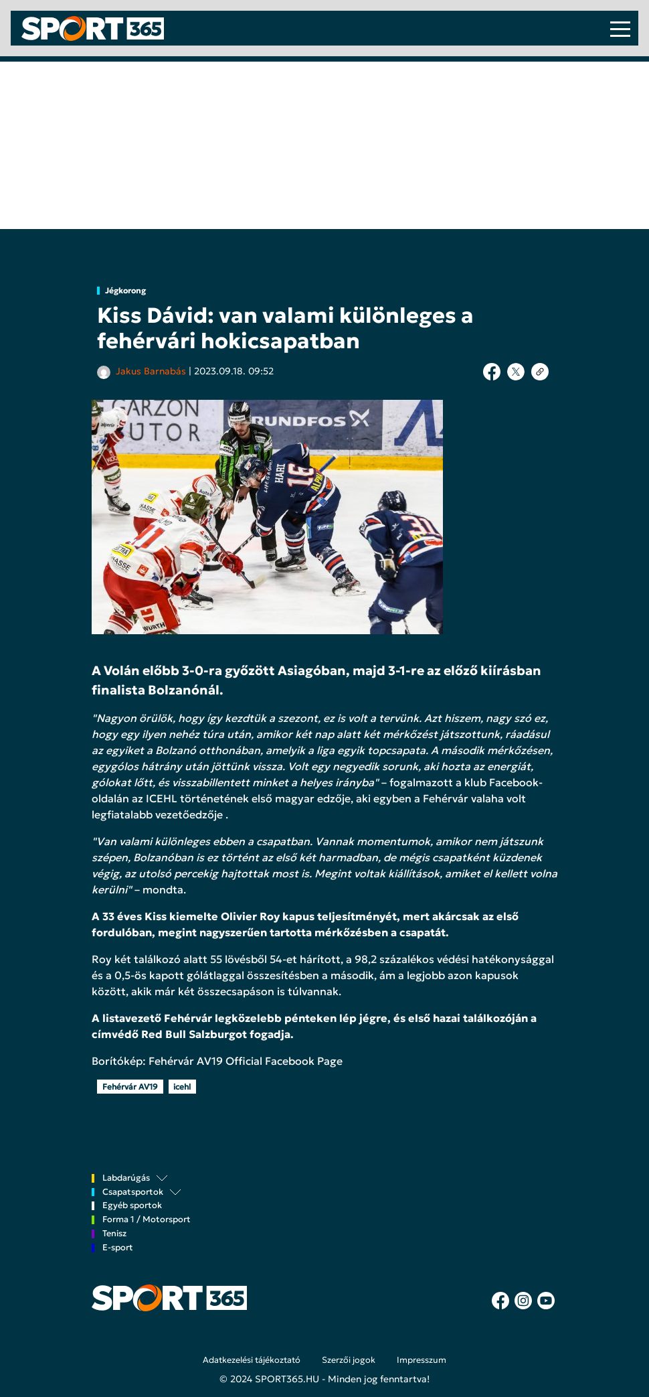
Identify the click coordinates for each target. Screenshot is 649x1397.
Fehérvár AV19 (130, 1087)
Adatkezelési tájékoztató (251, 1360)
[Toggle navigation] (620, 28)
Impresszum (421, 1360)
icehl (182, 1087)
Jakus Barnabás (151, 371)
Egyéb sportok (132, 1205)
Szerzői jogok (348, 1360)
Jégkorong (125, 291)
